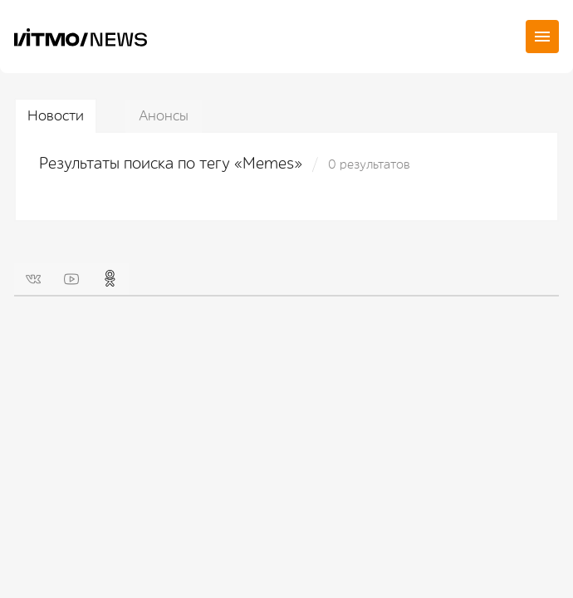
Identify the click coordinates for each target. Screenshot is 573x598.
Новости (55, 116)
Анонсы (164, 116)
